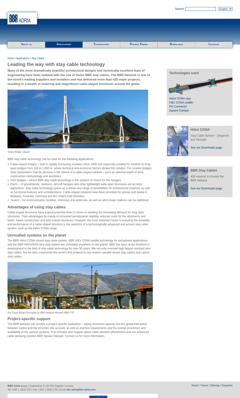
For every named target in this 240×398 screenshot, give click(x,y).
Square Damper (179, 110)
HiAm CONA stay (180, 98)
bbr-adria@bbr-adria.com (81, 389)
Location (214, 44)
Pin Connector (178, 106)
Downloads (176, 44)
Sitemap (215, 385)
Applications (64, 44)
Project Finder (139, 44)
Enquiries (227, 385)
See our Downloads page (206, 147)
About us (26, 44)
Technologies (101, 44)
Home (11, 58)
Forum (204, 385)
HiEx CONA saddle (181, 102)
